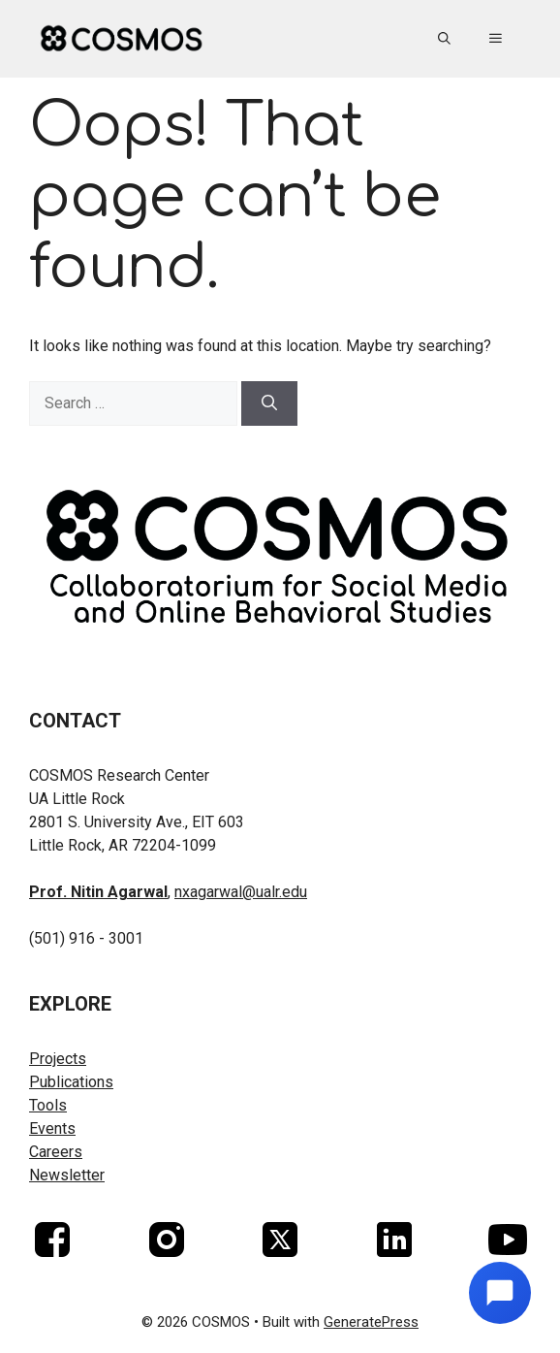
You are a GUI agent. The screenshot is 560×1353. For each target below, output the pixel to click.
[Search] (269, 403)
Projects (57, 1058)
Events (52, 1128)
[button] (444, 39)
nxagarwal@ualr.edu (240, 892)
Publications (71, 1082)
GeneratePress (371, 1322)
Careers (55, 1152)
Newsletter (67, 1175)
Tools (48, 1105)
